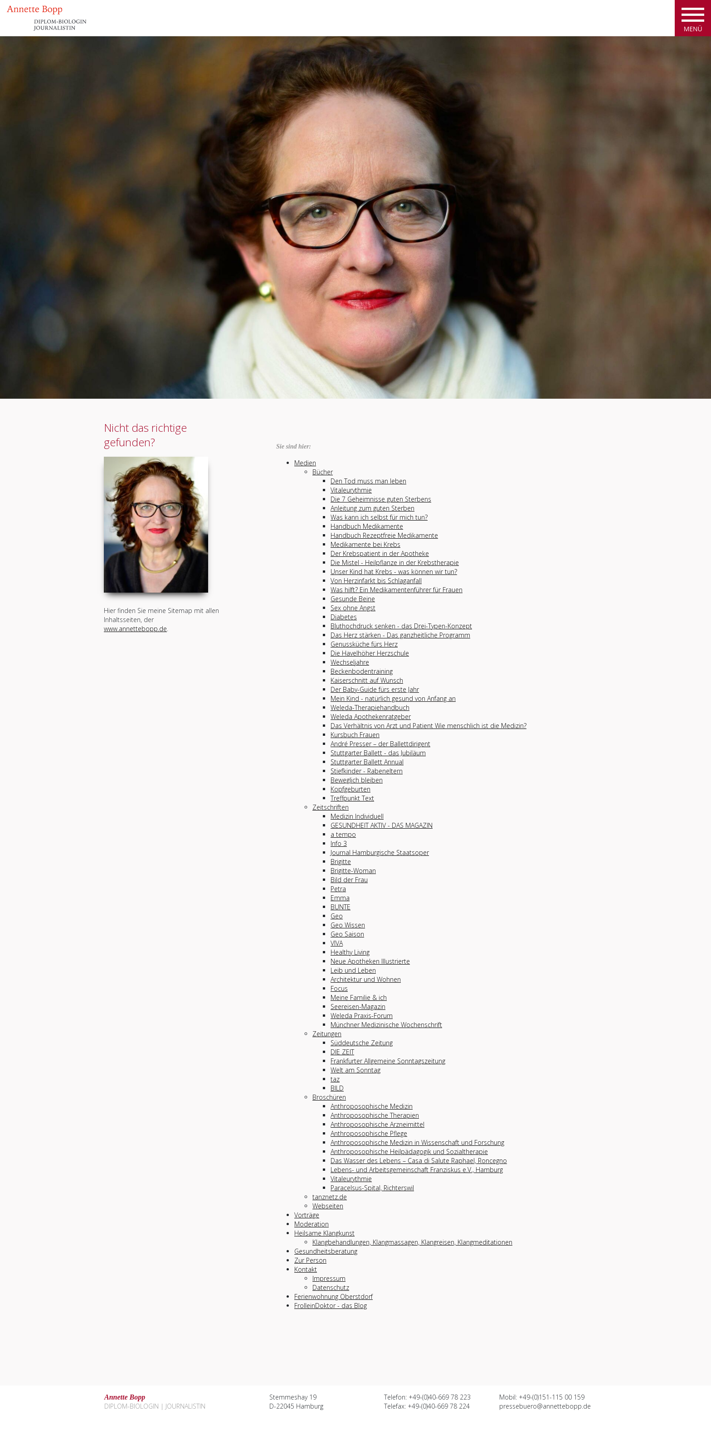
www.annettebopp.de (135, 628)
